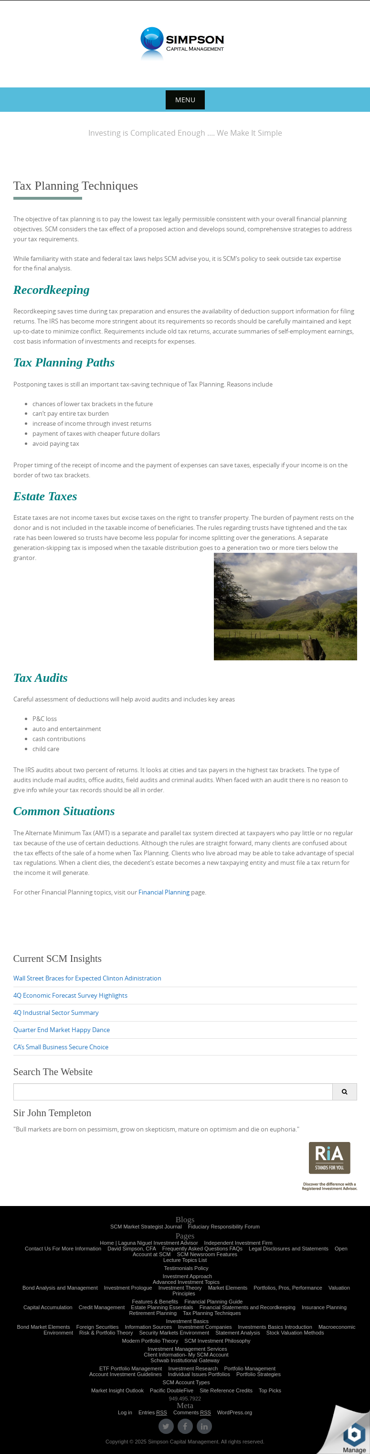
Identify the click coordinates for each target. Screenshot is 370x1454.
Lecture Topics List (185, 1260)
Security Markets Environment (174, 1333)
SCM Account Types (186, 1382)
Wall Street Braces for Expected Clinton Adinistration (87, 978)
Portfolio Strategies (258, 1374)
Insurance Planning (324, 1307)
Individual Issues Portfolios (199, 1374)
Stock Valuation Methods (295, 1333)
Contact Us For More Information (63, 1248)
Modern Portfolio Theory (150, 1341)
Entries (152, 1413)
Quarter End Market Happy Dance (61, 1029)
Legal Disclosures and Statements (288, 1248)
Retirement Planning (153, 1313)
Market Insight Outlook (117, 1390)
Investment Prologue (128, 1288)
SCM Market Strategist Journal (146, 1226)
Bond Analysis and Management (60, 1288)
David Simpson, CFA (131, 1248)
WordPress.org (234, 1412)
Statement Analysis (237, 1333)
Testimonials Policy (186, 1268)
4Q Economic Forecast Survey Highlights (70, 995)
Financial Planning (164, 892)
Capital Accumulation (48, 1307)
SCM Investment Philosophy (217, 1341)
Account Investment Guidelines (125, 1374)
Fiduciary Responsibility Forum (224, 1226)
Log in (125, 1412)
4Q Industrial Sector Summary (56, 1012)
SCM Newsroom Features (207, 1254)
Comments (192, 1413)
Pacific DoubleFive (171, 1390)
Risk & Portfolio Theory (106, 1333)
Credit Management (102, 1307)
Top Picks (270, 1390)
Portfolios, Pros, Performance (288, 1288)
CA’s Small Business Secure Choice (60, 1047)
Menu (185, 99)
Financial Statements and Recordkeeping (248, 1307)
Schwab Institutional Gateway (184, 1360)
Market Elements (228, 1288)
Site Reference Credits (226, 1390)
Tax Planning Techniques (212, 1313)
